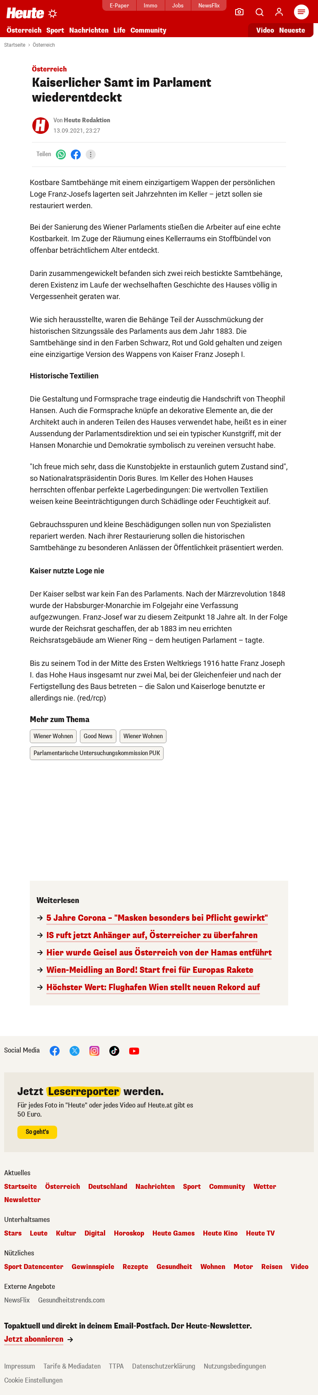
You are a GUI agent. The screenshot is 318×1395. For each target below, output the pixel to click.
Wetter (264, 1187)
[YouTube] (134, 1050)
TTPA (116, 1366)
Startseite (14, 45)
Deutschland (107, 1187)
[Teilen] (91, 154)
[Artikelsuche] (259, 12)
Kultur (66, 1233)
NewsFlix (204, 6)
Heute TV (260, 1233)
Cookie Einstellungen (33, 1380)
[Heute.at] (25, 12)
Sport (55, 30)
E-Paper (115, 6)
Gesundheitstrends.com (71, 1300)
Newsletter (22, 1200)
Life (119, 30)
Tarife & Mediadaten (72, 1366)
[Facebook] (76, 154)
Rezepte (135, 1267)
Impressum (19, 1366)
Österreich (24, 30)
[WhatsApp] (61, 154)
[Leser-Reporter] (239, 12)
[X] (75, 1050)
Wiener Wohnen (53, 736)
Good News (98, 736)
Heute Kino (220, 1233)
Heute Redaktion (87, 120)
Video (299, 1267)
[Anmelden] (279, 12)
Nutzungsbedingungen (235, 1366)
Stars (13, 1233)
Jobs (173, 6)
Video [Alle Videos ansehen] (265, 30)
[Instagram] (94, 1050)
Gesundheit (174, 1267)
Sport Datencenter (33, 1267)
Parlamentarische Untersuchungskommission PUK (97, 753)
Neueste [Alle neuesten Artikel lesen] (292, 30)
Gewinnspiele (93, 1267)
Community (148, 30)
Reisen (271, 1267)
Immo (147, 6)
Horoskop (129, 1233)
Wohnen (212, 1267)
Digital (95, 1233)
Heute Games (173, 1233)
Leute (39, 1233)
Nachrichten (88, 30)
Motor (243, 1267)
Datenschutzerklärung (163, 1366)
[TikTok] (114, 1050)
